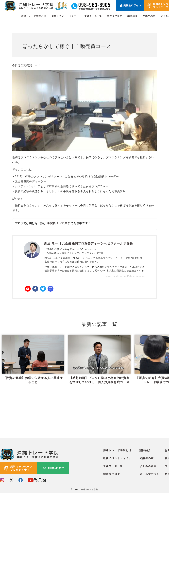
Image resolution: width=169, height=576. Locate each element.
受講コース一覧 (93, 16)
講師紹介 (132, 16)
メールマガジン (149, 556)
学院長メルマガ (57, 223)
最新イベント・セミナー (65, 16)
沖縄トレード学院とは (33, 16)
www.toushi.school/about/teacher (126, 276)
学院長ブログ (114, 16)
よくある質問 (147, 548)
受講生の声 (149, 16)
